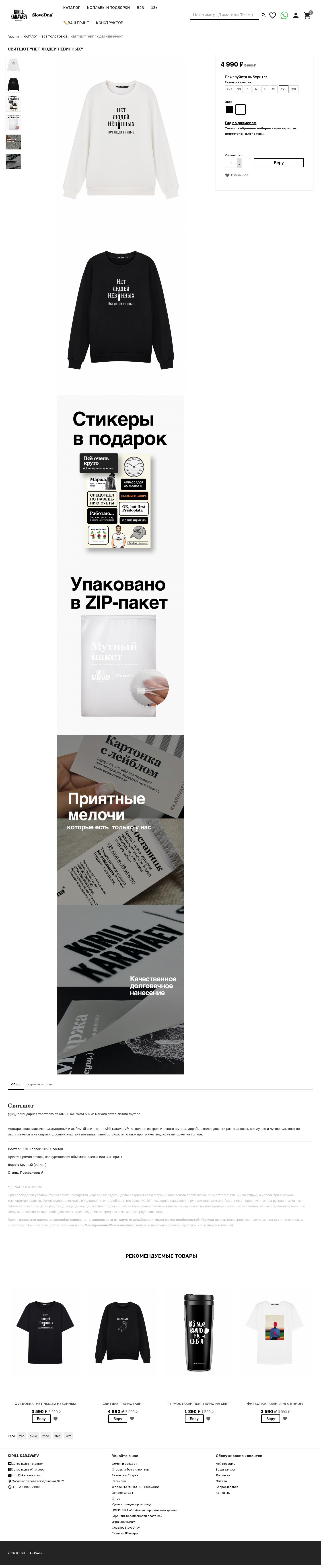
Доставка (223, 1475)
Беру (41, 1418)
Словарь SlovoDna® (126, 1527)
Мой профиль (225, 1463)
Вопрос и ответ (227, 1487)
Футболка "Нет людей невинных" (46, 1403)
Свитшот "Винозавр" (123, 1403)
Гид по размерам (240, 123)
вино (33, 1436)
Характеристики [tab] (39, 1084)
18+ (154, 7)
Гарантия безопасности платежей (137, 1516)
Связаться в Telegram (25, 1463)
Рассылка (119, 1481)
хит (68, 1436)
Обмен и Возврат (124, 1463)
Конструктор (109, 23)
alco (57, 1436)
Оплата (221, 1481)
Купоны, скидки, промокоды (132, 1504)
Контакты (223, 1492)
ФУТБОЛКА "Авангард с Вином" (275, 1403)
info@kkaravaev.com (24, 1475)
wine (45, 1436)
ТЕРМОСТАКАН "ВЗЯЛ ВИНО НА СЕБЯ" (199, 1403)
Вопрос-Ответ (122, 1492)
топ (22, 1436)
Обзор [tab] (15, 1084)
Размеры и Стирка (125, 1475)
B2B (140, 7)
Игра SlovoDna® (123, 1521)
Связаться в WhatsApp (26, 1469)
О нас (116, 1498)
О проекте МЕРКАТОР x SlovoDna (136, 1487)
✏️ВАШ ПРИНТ (76, 23)
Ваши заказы (225, 1469)
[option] (46, 1344)
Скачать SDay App (125, 1533)
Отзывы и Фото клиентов (130, 1469)
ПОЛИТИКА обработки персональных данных (145, 1510)
